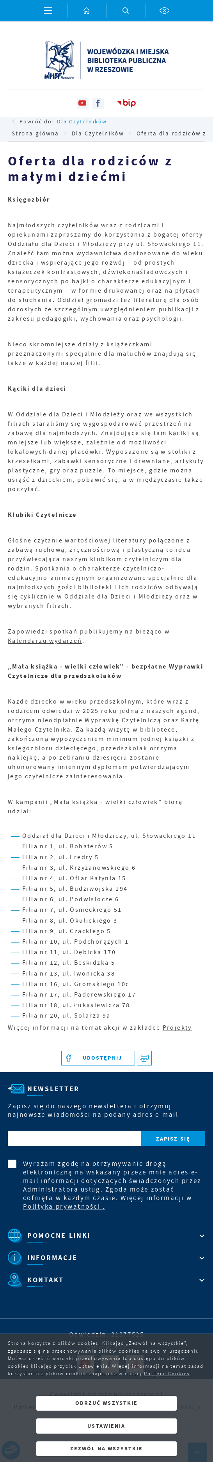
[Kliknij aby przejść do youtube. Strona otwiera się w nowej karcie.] (83, 103)
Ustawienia (106, 1426)
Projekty (177, 1028)
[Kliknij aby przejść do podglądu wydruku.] (144, 1058)
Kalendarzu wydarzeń (45, 641)
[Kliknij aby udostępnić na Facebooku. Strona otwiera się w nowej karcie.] (98, 1058)
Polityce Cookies (167, 1374)
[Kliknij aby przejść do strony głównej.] (87, 10)
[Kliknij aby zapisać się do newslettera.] (173, 1138)
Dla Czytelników (82, 121)
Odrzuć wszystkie (106, 1403)
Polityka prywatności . (64, 1206)
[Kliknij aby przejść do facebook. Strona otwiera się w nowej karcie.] (98, 103)
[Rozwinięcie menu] (106, 1235)
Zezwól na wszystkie (106, 1448)
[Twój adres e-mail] (74, 1138)
